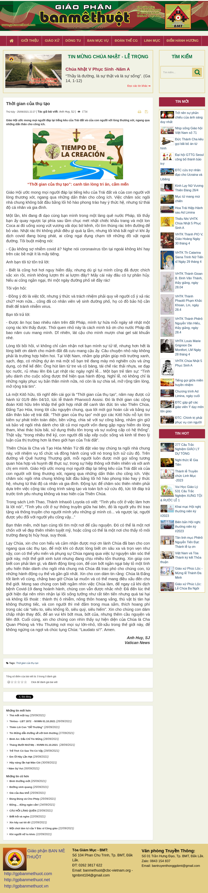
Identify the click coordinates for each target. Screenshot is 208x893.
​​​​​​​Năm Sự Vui (16, 768)
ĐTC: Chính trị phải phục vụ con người (188, 420)
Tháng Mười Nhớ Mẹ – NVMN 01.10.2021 (33, 744)
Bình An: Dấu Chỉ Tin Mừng (26, 739)
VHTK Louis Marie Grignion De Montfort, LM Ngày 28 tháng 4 (188, 347)
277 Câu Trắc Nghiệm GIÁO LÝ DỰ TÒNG (187, 449)
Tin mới (182, 102)
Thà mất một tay (19, 715)
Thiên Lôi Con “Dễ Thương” (26, 727)
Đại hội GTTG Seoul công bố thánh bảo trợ (182, 159)
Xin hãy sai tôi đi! (20, 822)
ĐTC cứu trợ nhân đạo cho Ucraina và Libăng (181, 174)
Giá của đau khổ (19, 792)
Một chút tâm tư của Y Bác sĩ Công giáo (33, 828)
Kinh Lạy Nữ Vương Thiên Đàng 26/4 (189, 188)
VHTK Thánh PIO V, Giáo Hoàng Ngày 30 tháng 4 (189, 239)
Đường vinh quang (20, 787)
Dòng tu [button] (73, 41)
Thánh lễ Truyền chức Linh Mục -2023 (186, 476)
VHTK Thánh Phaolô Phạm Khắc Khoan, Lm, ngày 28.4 (188, 303)
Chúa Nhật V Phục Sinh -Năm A (98, 69)
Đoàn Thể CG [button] (126, 41)
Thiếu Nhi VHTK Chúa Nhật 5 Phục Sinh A (188, 223)
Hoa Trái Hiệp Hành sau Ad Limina (189, 210)
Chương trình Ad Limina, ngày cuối (187, 394)
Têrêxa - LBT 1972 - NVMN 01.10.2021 (32, 721)
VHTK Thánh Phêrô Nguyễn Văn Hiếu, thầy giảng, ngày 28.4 (188, 325)
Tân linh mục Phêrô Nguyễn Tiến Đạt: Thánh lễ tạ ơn (189, 542)
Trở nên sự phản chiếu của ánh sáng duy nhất (181, 117)
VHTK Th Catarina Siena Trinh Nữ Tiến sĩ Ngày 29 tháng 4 (189, 257)
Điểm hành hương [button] (183, 41)
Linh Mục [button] (152, 41)
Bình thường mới (19, 781)
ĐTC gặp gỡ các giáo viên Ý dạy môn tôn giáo (182, 407)
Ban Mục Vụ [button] (97, 41)
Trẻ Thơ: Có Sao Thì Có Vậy (26, 750)
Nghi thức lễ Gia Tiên (186, 462)
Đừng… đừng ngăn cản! (24, 804)
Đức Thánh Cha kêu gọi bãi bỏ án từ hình (181, 144)
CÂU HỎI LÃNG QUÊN (22, 810)
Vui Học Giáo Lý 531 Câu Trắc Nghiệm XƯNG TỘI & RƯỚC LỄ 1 (181, 493)
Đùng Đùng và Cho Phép (24, 798)
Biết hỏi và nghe (19, 816)
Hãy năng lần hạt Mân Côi (25, 762)
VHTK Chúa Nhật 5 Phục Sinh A (188, 363)
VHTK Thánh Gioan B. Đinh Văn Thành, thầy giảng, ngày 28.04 (188, 280)
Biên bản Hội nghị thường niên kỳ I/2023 (187, 526)
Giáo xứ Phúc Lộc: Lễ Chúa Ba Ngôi (188, 586)
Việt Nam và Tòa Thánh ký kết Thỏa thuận (180, 558)
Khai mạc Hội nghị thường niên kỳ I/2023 (180, 511)
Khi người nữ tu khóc (22, 834)
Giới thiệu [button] (30, 41)
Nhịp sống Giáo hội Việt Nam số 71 (188, 130)
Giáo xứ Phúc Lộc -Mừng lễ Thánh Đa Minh (188, 573)
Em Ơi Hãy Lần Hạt (20, 756)
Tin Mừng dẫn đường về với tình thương (33, 733)
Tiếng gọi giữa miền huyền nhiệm (189, 383)
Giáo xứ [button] (52, 41)
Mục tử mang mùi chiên (187, 199)
